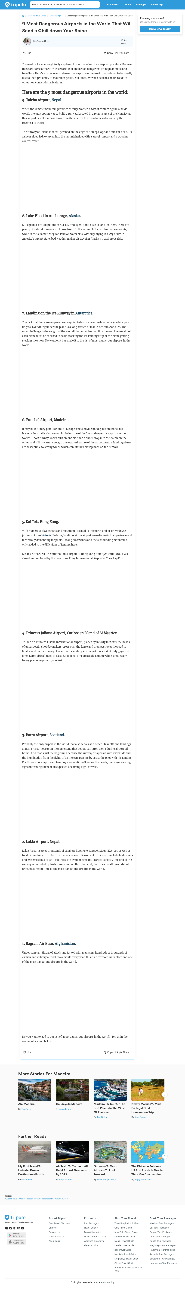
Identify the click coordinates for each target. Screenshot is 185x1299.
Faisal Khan (27, 1179)
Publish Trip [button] (157, 5)
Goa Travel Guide (123, 1227)
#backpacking (47, 1199)
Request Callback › (160, 29)
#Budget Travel (11, 1199)
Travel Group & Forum (95, 1236)
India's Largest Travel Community (19, 1222)
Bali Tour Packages (159, 1227)
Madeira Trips (55, 16)
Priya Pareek (65, 1179)
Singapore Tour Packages (162, 1258)
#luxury (58, 1199)
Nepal (56, 100)
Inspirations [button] (113, 5)
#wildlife (22, 1199)
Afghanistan (65, 943)
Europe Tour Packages (161, 1232)
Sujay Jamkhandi (143, 1179)
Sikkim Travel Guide (124, 1263)
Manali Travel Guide (124, 1241)
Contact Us (54, 1232)
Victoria (46, 535)
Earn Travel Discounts (59, 1223)
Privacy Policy (107, 1282)
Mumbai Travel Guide (125, 1236)
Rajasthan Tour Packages (162, 1250)
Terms (95, 1282)
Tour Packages (91, 1223)
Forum (128, 5)
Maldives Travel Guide (125, 1254)
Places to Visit (91, 1245)
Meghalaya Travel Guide (126, 1258)
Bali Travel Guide (122, 1250)
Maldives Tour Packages (162, 1223)
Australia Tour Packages (162, 1254)
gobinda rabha (66, 1109)
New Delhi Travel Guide (126, 1232)
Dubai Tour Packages (160, 1236)
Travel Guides (91, 1227)
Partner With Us (56, 1236)
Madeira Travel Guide (37, 16)
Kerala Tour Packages (160, 1241)
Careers (53, 1227)
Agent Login (55, 1241)
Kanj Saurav (141, 1117)
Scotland (56, 734)
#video (65, 1199)
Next (164, 1095)
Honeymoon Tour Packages (163, 1263)
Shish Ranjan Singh (106, 1179)
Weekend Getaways (94, 1241)
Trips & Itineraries (92, 1232)
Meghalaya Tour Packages (163, 1245)
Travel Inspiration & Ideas (126, 1223)
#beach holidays (33, 1199)
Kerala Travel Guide (124, 1245)
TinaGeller (26, 1109)
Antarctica (83, 313)
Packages (141, 5)
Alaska (74, 215)
